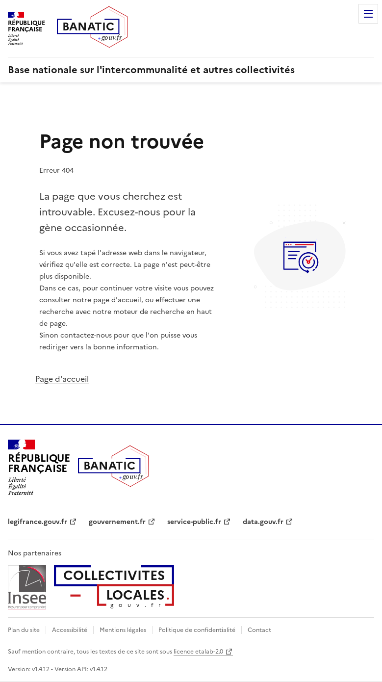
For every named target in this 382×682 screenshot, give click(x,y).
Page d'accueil (62, 379)
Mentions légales (123, 630)
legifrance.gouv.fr (37, 522)
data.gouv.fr (263, 522)
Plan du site (24, 630)
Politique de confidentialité (196, 630)
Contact (259, 630)
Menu (368, 14)
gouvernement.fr (117, 522)
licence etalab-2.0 (198, 651)
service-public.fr (194, 522)
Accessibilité (69, 630)
